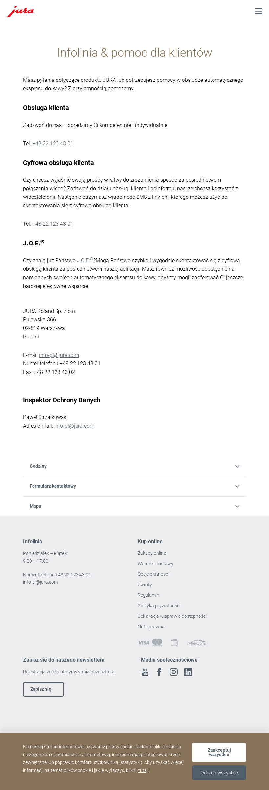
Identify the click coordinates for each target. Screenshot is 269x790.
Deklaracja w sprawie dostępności (172, 616)
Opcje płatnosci (153, 574)
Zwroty (145, 584)
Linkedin (188, 672)
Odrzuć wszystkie (219, 772)
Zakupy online (152, 553)
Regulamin (149, 595)
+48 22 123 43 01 (53, 143)
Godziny (134, 466)
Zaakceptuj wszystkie (219, 752)
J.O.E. (85, 260)
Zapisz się (40, 689)
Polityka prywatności (159, 605)
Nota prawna (151, 626)
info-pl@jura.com (59, 355)
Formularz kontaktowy (134, 486)
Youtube (145, 672)
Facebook (159, 672)
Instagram (174, 672)
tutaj (143, 770)
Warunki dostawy (155, 563)
